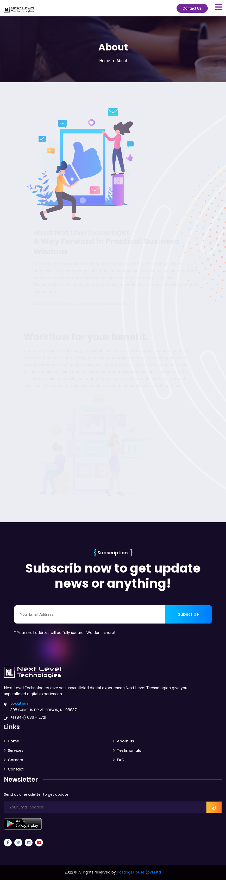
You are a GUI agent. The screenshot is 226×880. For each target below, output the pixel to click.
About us (125, 741)
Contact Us (192, 8)
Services (15, 750)
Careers (15, 759)
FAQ (120, 759)
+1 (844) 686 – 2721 (28, 717)
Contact (16, 769)
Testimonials (129, 750)
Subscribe (188, 614)
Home (104, 60)
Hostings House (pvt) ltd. (139, 872)
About (121, 60)
